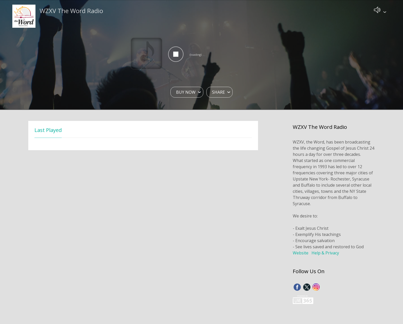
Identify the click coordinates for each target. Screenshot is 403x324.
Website (300, 253)
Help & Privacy (325, 253)
